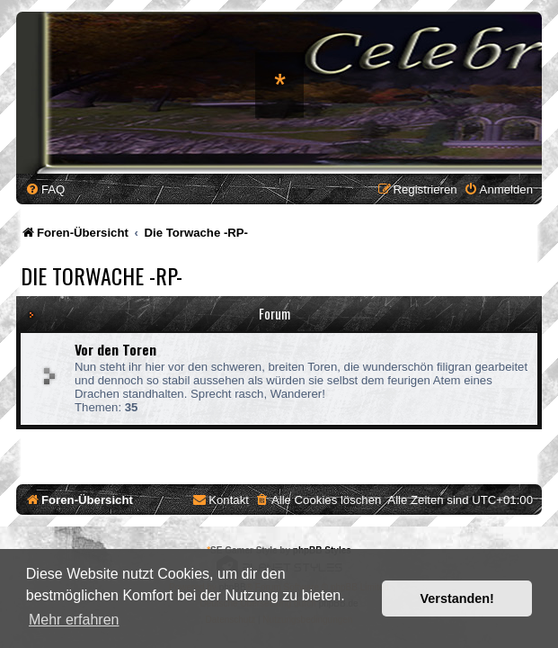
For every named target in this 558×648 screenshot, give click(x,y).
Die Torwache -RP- (101, 275)
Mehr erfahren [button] (74, 619)
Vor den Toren (115, 349)
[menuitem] (45, 189)
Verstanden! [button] (457, 598)
